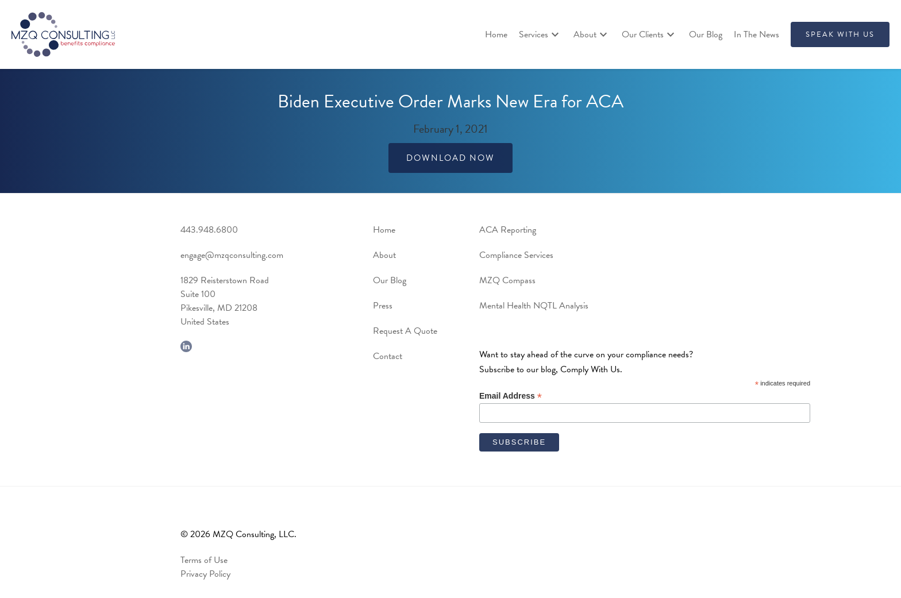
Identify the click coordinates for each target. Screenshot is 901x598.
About (384, 255)
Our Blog (705, 34)
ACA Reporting (507, 230)
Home (496, 34)
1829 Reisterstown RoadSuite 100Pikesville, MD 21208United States (224, 301)
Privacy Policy (205, 574)
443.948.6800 (209, 230)
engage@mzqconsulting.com (231, 255)
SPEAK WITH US (840, 34)
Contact (387, 356)
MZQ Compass (507, 280)
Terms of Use (204, 560)
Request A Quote (405, 331)
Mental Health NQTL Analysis (533, 305)
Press (382, 305)
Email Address (510, 396)
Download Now (450, 158)
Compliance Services (516, 255)
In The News (756, 34)
